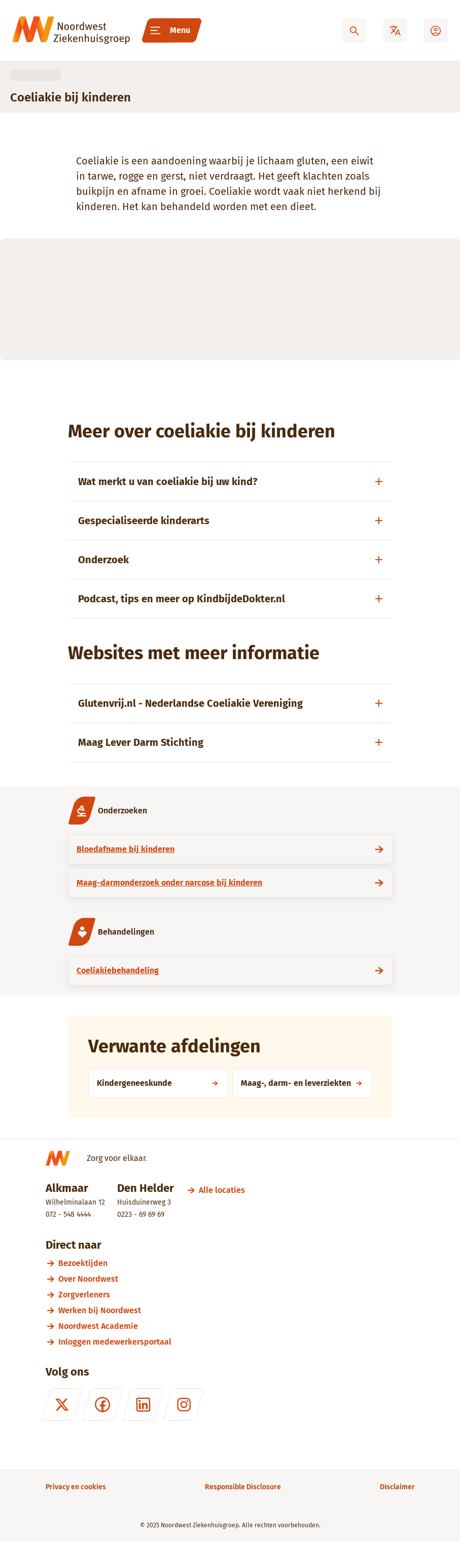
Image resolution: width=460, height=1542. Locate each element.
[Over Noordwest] (236, 1279)
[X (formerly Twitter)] (61, 1404)
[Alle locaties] (222, 1190)
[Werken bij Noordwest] (236, 1310)
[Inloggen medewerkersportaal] (236, 1342)
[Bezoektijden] (236, 1263)
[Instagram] (183, 1404)
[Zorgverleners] (236, 1294)
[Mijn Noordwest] (435, 30)
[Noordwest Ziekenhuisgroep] (71, 30)
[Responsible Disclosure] (243, 1487)
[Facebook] (102, 1404)
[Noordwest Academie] (236, 1326)
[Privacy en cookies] (76, 1487)
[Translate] (395, 30)
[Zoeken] (354, 30)
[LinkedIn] (142, 1404)
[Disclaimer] (397, 1487)
